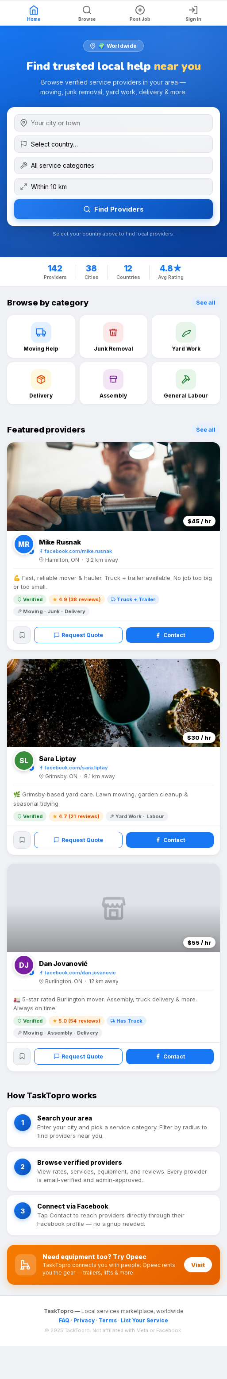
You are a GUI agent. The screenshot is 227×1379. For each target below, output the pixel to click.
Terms (108, 1324)
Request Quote (79, 635)
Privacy (84, 1324)
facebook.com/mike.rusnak (75, 551)
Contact (170, 635)
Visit (198, 1268)
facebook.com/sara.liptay (73, 769)
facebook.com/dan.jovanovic (77, 975)
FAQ (64, 1324)
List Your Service (144, 1324)
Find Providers (113, 209)
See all (205, 302)
